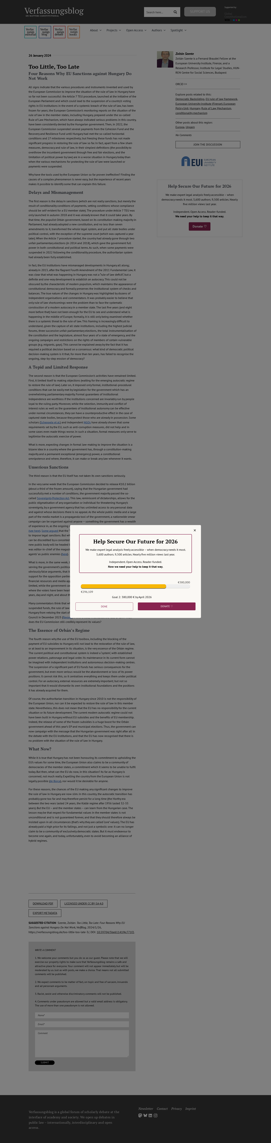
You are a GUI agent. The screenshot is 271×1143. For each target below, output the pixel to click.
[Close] (194, 530)
